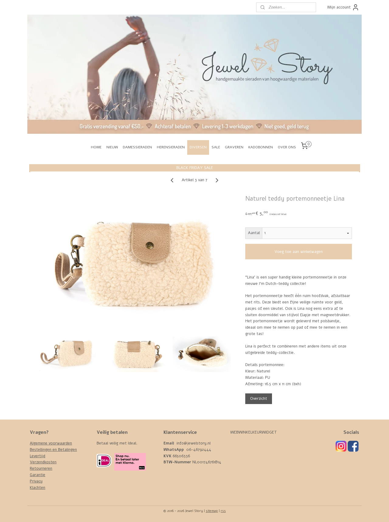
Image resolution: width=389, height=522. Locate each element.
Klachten (37, 487)
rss (223, 511)
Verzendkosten (43, 462)
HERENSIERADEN (171, 147)
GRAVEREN (234, 147)
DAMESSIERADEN (137, 147)
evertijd (38, 456)
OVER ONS (287, 147)
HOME (96, 147)
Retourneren (41, 468)
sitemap (212, 511)
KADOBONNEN (260, 147)
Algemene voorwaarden (51, 443)
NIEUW (112, 147)
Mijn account (343, 7)
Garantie (37, 475)
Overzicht (258, 398)
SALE (216, 147)
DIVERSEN (198, 147)
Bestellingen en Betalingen (53, 449)
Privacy (36, 481)
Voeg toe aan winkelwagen (298, 251)
